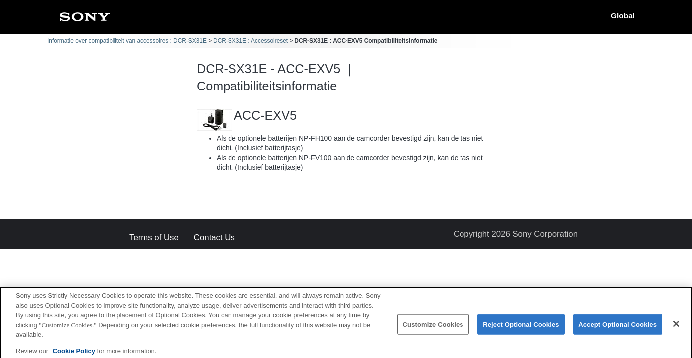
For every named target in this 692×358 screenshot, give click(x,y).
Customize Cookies (433, 328)
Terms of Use (154, 238)
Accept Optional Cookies (617, 328)
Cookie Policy (75, 354)
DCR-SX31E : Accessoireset (250, 40)
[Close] (676, 327)
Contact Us (214, 238)
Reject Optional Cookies (521, 328)
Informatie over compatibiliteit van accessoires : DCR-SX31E (127, 40)
